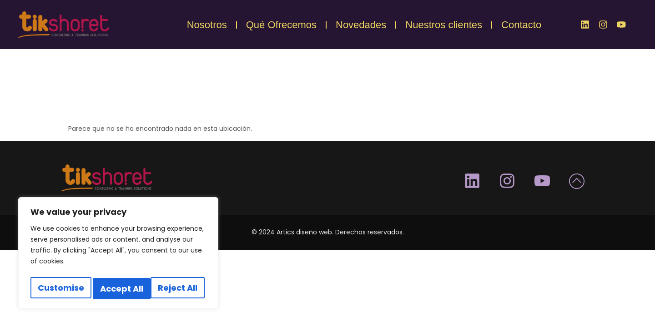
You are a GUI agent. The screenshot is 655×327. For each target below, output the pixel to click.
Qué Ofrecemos (281, 24)
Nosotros (207, 24)
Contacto (521, 24)
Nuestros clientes (443, 24)
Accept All (178, 288)
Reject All (120, 288)
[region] (118, 255)
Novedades (361, 24)
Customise (60, 288)
